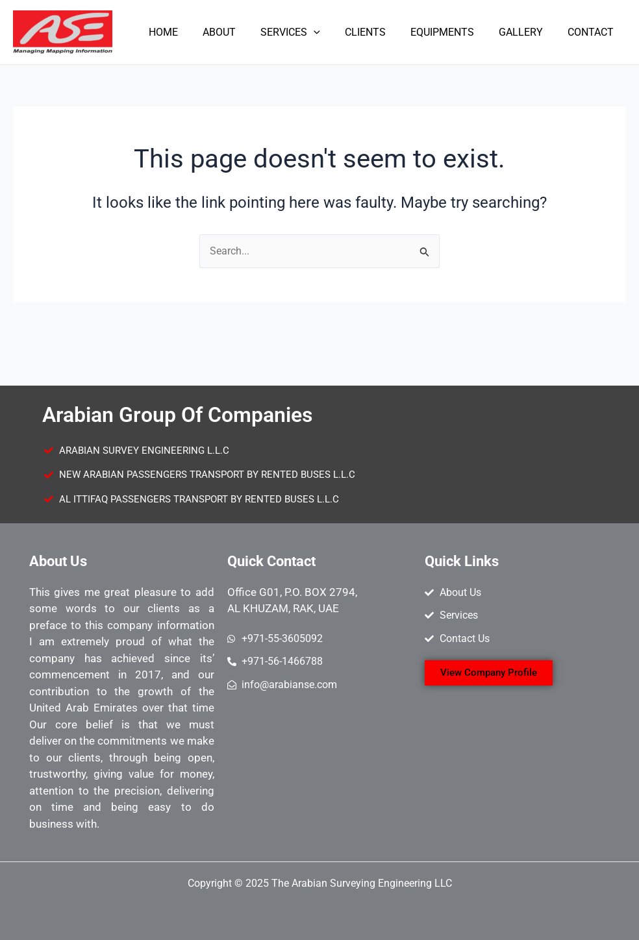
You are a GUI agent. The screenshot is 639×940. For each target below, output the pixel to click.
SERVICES (308, 32)
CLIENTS (378, 32)
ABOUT (240, 32)
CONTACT (593, 32)
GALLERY (527, 32)
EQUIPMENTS (452, 32)
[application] (331, 32)
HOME (188, 32)
